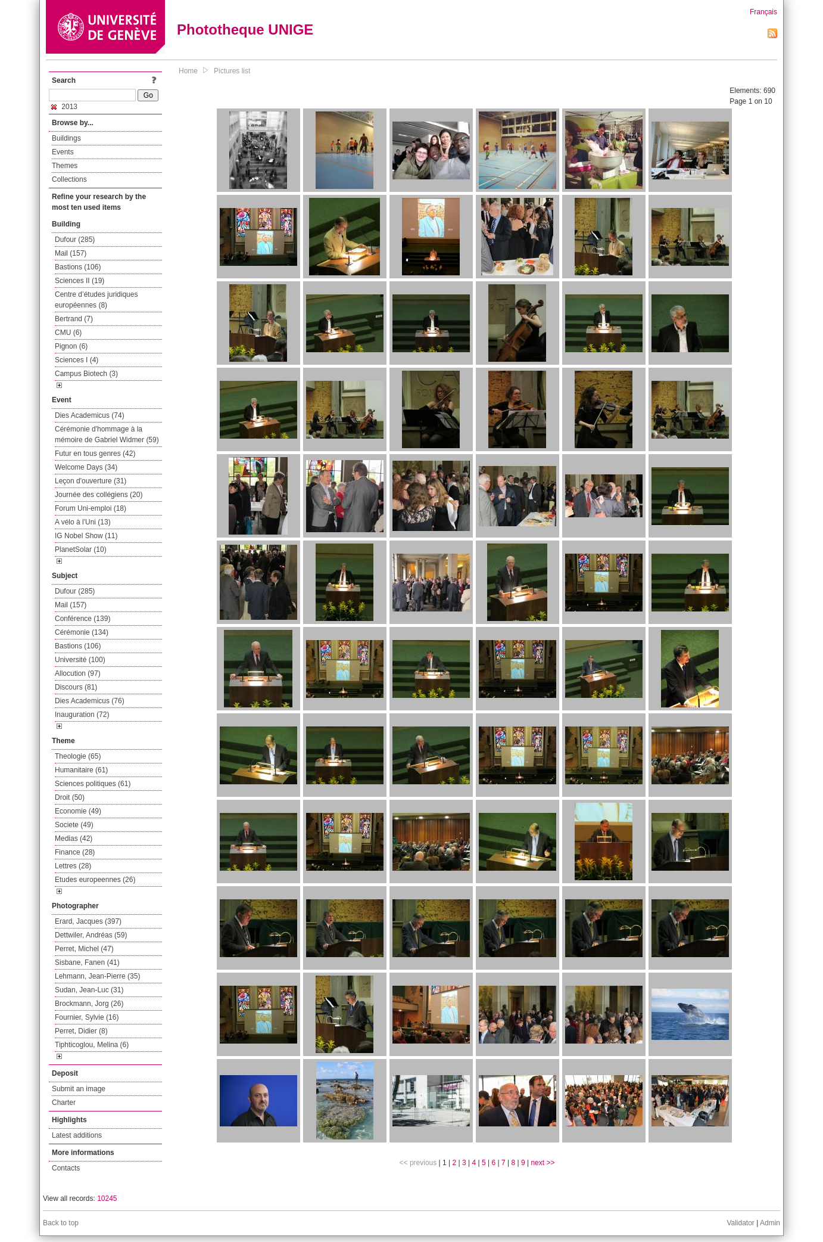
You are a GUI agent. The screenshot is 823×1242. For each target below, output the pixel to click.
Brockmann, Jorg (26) (89, 1003)
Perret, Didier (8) (81, 1031)
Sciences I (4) (76, 360)
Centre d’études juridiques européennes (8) (96, 299)
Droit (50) (70, 797)
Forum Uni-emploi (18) (90, 508)
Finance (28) (75, 852)
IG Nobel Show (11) (86, 536)
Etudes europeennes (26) (95, 879)
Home (188, 71)
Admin (770, 1223)
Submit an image (78, 1089)
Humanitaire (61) (81, 770)
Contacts (66, 1168)
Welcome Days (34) (86, 467)
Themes (64, 166)
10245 (107, 1198)
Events (63, 152)
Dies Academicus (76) (89, 701)
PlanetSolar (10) (81, 549)
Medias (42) (73, 838)
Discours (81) (76, 687)
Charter (64, 1102)
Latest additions (77, 1135)
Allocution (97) (78, 673)
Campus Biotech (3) (86, 374)
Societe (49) (74, 825)
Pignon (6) (71, 346)
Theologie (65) (78, 756)
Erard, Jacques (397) (88, 921)
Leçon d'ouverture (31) (90, 481)
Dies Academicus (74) (89, 415)
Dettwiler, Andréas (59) (91, 935)
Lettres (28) (73, 866)
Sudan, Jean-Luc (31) (89, 990)
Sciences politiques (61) (92, 784)
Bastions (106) (78, 267)
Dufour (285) (75, 239)
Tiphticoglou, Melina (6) (92, 1045)
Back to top (61, 1223)
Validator (740, 1223)
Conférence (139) (82, 618)
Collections (69, 179)
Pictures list (232, 71)
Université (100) (80, 660)
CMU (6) (68, 332)
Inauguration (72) (82, 714)
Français (763, 12)
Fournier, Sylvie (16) (87, 1017)
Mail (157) (70, 253)
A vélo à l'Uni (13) (83, 522)
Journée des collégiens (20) (98, 494)
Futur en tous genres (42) (95, 453)
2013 (64, 107)
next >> (542, 1163)
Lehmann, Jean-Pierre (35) (97, 976)
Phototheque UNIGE (245, 29)
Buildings (66, 138)
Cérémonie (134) (81, 632)
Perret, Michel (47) (84, 949)
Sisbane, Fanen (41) (87, 962)
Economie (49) (78, 811)
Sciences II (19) (79, 281)
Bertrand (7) (74, 319)
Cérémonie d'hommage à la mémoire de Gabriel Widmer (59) (107, 434)
